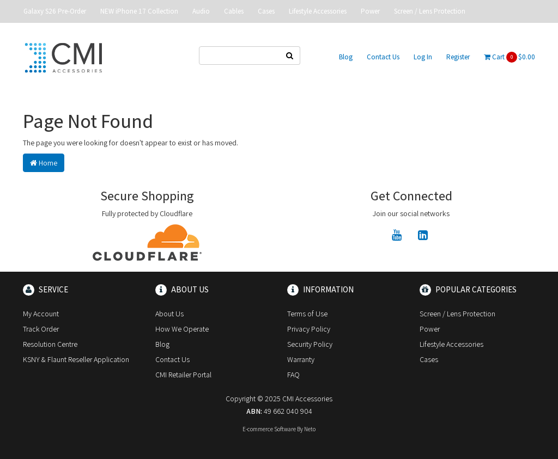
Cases (266, 11)
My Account (41, 314)
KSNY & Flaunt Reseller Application (76, 359)
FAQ (293, 375)
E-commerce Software (269, 429)
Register (458, 57)
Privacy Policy (308, 329)
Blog (346, 57)
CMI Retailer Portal (183, 375)
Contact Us (383, 57)
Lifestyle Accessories (318, 11)
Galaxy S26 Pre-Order (54, 11)
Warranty (300, 359)
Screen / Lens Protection (429, 11)
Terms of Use (307, 314)
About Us (169, 314)
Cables (234, 11)
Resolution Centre (50, 344)
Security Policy (309, 344)
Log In (423, 57)
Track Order (41, 329)
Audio (201, 11)
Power (370, 11)
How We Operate (182, 329)
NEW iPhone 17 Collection (139, 11)
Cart (509, 57)
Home (43, 163)
